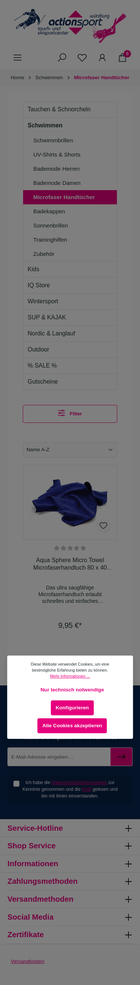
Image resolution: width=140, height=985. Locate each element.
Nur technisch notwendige (72, 690)
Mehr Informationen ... (70, 676)
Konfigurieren (72, 707)
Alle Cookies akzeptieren (72, 725)
